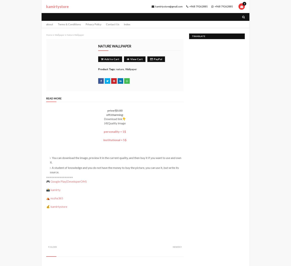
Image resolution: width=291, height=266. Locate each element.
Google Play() (68, 181)
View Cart (135, 59)
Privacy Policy (93, 24)
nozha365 (56, 198)
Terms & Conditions (69, 24)
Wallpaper (60, 35)
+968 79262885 (197, 6)
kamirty (55, 190)
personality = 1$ (115, 131)
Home (49, 35)
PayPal (156, 59)
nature (120, 69)
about (49, 24)
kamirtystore (57, 6)
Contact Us (112, 24)
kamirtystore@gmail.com (167, 6)
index (127, 24)
